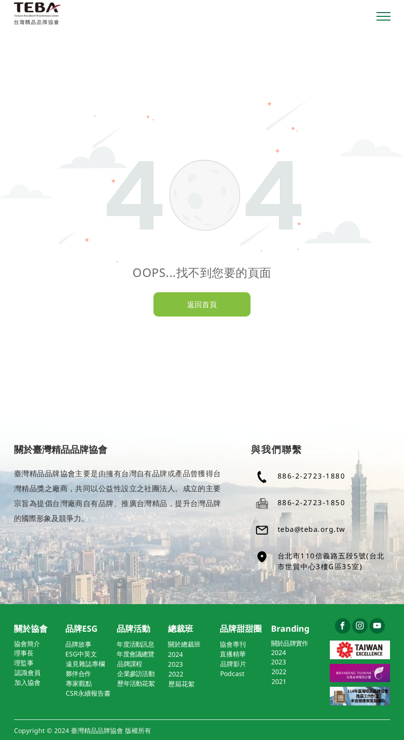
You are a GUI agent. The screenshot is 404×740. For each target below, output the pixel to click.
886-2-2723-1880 (312, 475)
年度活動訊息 (135, 644)
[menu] (383, 16)
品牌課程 (129, 663)
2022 (175, 674)
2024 (175, 654)
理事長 (24, 652)
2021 (279, 681)
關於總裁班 (184, 644)
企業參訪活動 (135, 673)
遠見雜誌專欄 (85, 663)
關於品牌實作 (289, 643)
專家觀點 (79, 683)
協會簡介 (27, 643)
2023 (175, 664)
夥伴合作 (78, 673)
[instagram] (360, 627)
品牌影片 (233, 663)
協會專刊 (233, 644)
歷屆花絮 (181, 683)
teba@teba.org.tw (312, 529)
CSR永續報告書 (88, 693)
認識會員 (27, 672)
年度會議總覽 (135, 653)
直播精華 (233, 653)
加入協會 (27, 682)
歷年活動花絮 (135, 683)
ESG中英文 (81, 653)
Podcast (232, 673)
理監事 (24, 662)
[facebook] (342, 627)
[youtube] (377, 627)
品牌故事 (78, 644)
